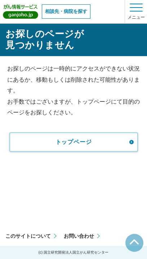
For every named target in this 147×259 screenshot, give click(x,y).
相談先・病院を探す (66, 11)
